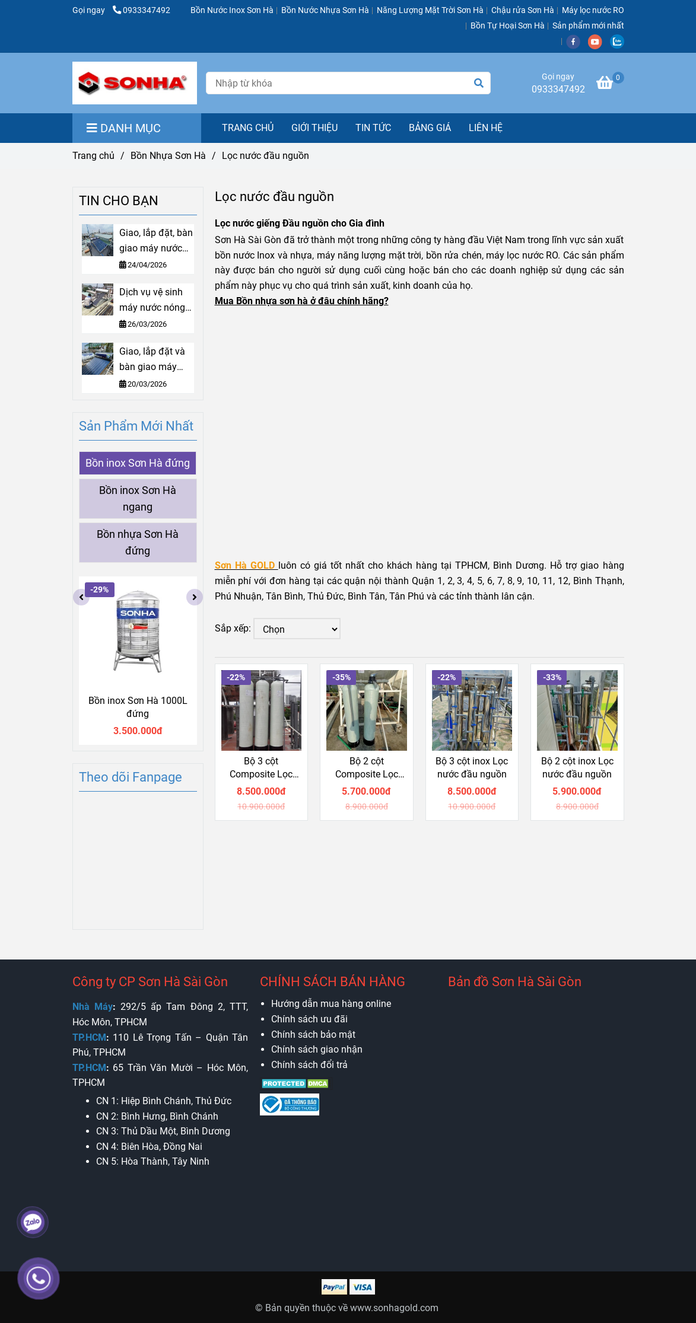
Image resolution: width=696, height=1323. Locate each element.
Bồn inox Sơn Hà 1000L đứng (137, 707)
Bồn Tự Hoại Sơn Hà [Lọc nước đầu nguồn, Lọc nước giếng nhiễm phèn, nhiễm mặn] (508, 26)
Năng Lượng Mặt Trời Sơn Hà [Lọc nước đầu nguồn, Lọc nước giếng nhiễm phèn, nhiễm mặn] (430, 10)
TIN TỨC (373, 127)
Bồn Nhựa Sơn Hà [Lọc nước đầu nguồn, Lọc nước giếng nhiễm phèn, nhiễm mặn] (168, 155)
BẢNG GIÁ (430, 127)
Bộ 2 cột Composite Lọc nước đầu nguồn (366, 768)
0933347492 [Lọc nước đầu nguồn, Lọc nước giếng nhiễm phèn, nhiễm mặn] (141, 10)
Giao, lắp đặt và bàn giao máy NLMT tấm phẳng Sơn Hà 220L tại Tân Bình (156, 360)
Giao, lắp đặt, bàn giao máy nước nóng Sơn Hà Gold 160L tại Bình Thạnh (156, 241)
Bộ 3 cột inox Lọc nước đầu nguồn (472, 767)
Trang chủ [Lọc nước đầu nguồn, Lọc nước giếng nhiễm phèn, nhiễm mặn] (93, 155)
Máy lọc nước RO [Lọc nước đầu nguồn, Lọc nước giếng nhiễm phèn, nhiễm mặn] (593, 10)
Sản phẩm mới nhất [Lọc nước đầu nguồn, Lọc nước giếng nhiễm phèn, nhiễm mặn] (588, 26)
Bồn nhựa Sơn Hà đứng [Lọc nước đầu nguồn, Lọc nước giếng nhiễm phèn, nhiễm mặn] (138, 542)
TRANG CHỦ (248, 127)
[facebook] (577, 41)
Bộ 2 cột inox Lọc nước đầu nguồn (577, 767)
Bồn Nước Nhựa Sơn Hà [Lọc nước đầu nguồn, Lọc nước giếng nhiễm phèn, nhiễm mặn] (325, 10)
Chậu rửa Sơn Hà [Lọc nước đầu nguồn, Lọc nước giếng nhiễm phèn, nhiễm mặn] (522, 10)
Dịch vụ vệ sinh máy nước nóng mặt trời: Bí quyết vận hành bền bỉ (154, 300)
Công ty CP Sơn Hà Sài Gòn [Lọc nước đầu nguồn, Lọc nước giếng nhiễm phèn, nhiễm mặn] (150, 981)
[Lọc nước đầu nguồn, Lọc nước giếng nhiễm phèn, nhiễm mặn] (610, 84)
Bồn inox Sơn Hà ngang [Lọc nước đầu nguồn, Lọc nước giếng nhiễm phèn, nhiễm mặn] (137, 498)
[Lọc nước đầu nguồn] (134, 83)
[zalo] (620, 41)
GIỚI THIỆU (314, 127)
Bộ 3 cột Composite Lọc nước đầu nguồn (261, 768)
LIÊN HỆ (486, 127)
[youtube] (599, 41)
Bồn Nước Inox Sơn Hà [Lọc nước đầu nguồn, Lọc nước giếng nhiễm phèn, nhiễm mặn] (232, 10)
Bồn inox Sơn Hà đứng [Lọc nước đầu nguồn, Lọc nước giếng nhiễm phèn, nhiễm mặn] (137, 463)
